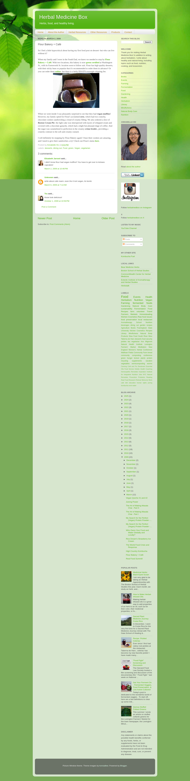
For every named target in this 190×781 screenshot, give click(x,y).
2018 (126, 423)
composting (136, 355)
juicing (150, 383)
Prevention (133, 377)
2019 (126, 419)
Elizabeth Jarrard (52, 158)
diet (126, 383)
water (134, 385)
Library (124, 104)
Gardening (125, 94)
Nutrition (124, 115)
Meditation (142, 347)
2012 (126, 446)
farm (132, 311)
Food (65, 148)
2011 (126, 449)
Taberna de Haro (127, 339)
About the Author (56, 32)
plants (143, 358)
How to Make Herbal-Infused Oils (142, 595)
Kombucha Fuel (128, 256)
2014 (126, 438)
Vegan (77, 148)
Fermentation (127, 87)
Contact (128, 32)
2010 (126, 453)
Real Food (124, 380)
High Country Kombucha (136, 551)
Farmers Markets (129, 314)
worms (149, 364)
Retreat (138, 380)
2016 (126, 430)
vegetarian (85, 148)
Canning (124, 366)
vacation (149, 361)
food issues (147, 317)
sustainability (126, 309)
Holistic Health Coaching (143, 369)
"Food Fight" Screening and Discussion (139, 662)
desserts (48, 148)
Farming (124, 83)
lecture (136, 358)
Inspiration (142, 372)
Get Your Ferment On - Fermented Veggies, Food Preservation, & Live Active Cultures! (142, 686)
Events (124, 80)
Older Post (108, 218)
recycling (124, 361)
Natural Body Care (129, 111)
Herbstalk (125, 286)
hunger (130, 358)
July (128, 479)
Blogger (123, 766)
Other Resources (99, 32)
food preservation (129, 320)
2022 (126, 407)
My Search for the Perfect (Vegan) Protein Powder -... (139, 519)
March (129, 495)
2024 (126, 400)
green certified (92, 62)
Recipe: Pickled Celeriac (139, 639)
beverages (125, 325)
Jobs (140, 374)
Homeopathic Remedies (129, 372)
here (97, 141)
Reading (149, 377)
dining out (57, 148)
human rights (142, 383)
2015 (126, 434)
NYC (144, 374)
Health (124, 97)
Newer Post (45, 218)
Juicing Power (132, 502)
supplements (137, 361)
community (125, 355)
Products (115, 32)
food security (147, 339)
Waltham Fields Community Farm (134, 353)
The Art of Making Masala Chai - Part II (137, 507)
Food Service (129, 369)
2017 (126, 426)
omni (130, 385)
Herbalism (125, 101)
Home (40, 32)
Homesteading (146, 314)
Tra (45, 194)
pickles (123, 342)
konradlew (103, 766)
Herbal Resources (77, 32)
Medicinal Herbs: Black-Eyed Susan (141, 573)
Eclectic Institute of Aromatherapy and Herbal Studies (135, 281)
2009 (126, 457)
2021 (126, 411)
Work (150, 380)
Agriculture (125, 328)
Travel (149, 311)
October (130, 468)
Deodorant (141, 366)
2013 (126, 442)
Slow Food (133, 336)
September (131, 472)
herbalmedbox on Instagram (139, 207)
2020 (126, 415)
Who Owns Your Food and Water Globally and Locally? (137, 532)
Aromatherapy (126, 322)
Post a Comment (49, 207)
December (131, 460)
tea (129, 342)
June (128, 483)
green (70, 148)
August (129, 476)
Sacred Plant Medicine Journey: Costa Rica (141, 618)
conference (148, 355)
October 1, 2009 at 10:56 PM (56, 201)
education (132, 383)
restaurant (147, 320)
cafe (122, 383)
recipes (149, 325)
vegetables (125, 364)
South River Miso (145, 336)
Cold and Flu (132, 366)
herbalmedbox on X (135, 218)
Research (132, 380)
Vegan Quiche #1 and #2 (137, 498)
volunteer (141, 311)
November (131, 464)
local (140, 320)
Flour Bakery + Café (134, 555)
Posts (126, 239)
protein (149, 358)
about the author (133, 167)
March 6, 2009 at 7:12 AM (55, 185)
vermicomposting (138, 364)
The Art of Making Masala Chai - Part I (137, 513)
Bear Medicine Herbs (130, 267)
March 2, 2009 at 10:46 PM (56, 169)
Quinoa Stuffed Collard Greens (139, 708)
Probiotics (141, 377)
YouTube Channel (129, 228)
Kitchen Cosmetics (129, 317)
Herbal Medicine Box (63, 17)
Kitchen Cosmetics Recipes (141, 331)
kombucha (124, 385)
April (128, 491)
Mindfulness (126, 108)
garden (142, 325)
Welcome (145, 380)
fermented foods (142, 303)
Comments (129, 244)
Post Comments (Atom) (60, 224)
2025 (126, 396)
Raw (140, 317)
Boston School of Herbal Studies (135, 271)
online (58, 71)
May (128, 487)
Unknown (48, 177)
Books (124, 77)
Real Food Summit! (134, 559)
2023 (126, 403)
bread (150, 353)
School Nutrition (144, 322)
